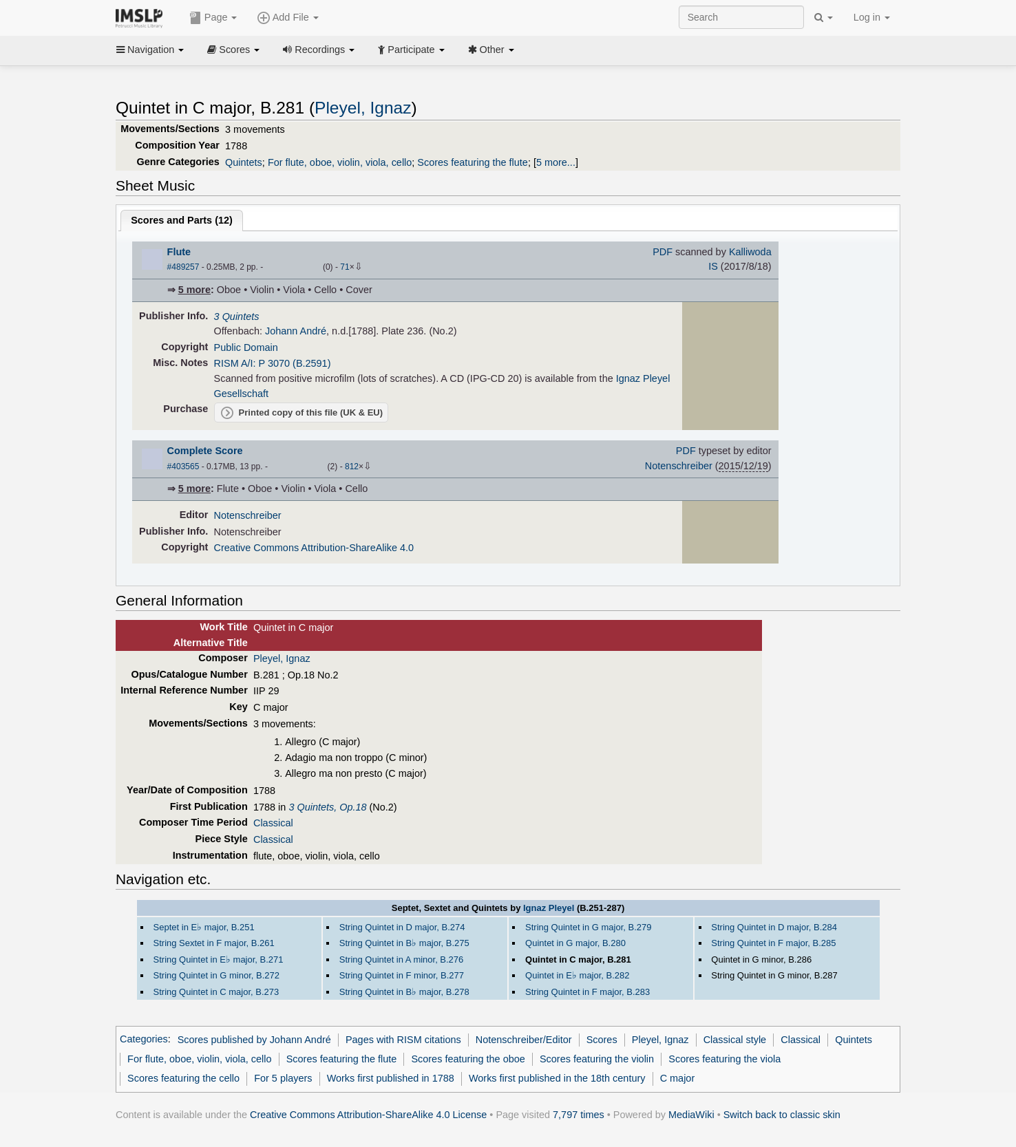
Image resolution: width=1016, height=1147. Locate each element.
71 (344, 267)
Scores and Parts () (182, 220)
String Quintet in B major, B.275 (404, 943)
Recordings (318, 49)
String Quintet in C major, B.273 (216, 992)
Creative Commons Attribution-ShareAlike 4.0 (314, 547)
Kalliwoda (750, 251)
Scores (233, 49)
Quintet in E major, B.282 (577, 975)
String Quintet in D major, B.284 (774, 927)
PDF (663, 251)
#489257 (183, 267)
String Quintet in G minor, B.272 (216, 975)
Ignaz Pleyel (548, 908)
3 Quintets (237, 316)
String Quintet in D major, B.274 (402, 927)
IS (713, 266)
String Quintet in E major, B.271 (219, 959)
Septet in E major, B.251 (204, 927)
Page (213, 18)
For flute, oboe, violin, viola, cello (340, 162)
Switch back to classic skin (781, 1114)
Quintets (243, 162)
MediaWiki (691, 1114)
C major (677, 1078)
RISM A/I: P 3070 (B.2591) (272, 363)
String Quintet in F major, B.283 (587, 992)
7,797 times (578, 1114)
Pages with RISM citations (403, 1039)
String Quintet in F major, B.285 (773, 943)
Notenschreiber (678, 465)
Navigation (150, 49)
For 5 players (283, 1078)
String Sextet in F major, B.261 (214, 943)
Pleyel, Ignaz (363, 107)
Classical (273, 822)
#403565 (183, 466)
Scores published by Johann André (254, 1039)
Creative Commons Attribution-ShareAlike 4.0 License (368, 1114)
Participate (411, 49)
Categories (144, 1039)
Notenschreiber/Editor (524, 1039)
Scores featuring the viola (724, 1058)
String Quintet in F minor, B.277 (401, 975)
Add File (287, 18)
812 (352, 466)
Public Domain (246, 347)
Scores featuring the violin (597, 1058)
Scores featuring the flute (472, 162)
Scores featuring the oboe (468, 1058)
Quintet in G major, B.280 (575, 943)
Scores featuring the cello (183, 1078)
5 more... (555, 162)
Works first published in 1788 (390, 1078)
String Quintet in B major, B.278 (404, 992)
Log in (872, 17)
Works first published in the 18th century (557, 1078)
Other (491, 49)
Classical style (734, 1039)
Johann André (295, 330)
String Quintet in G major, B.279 (588, 927)
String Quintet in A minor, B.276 (401, 959)
